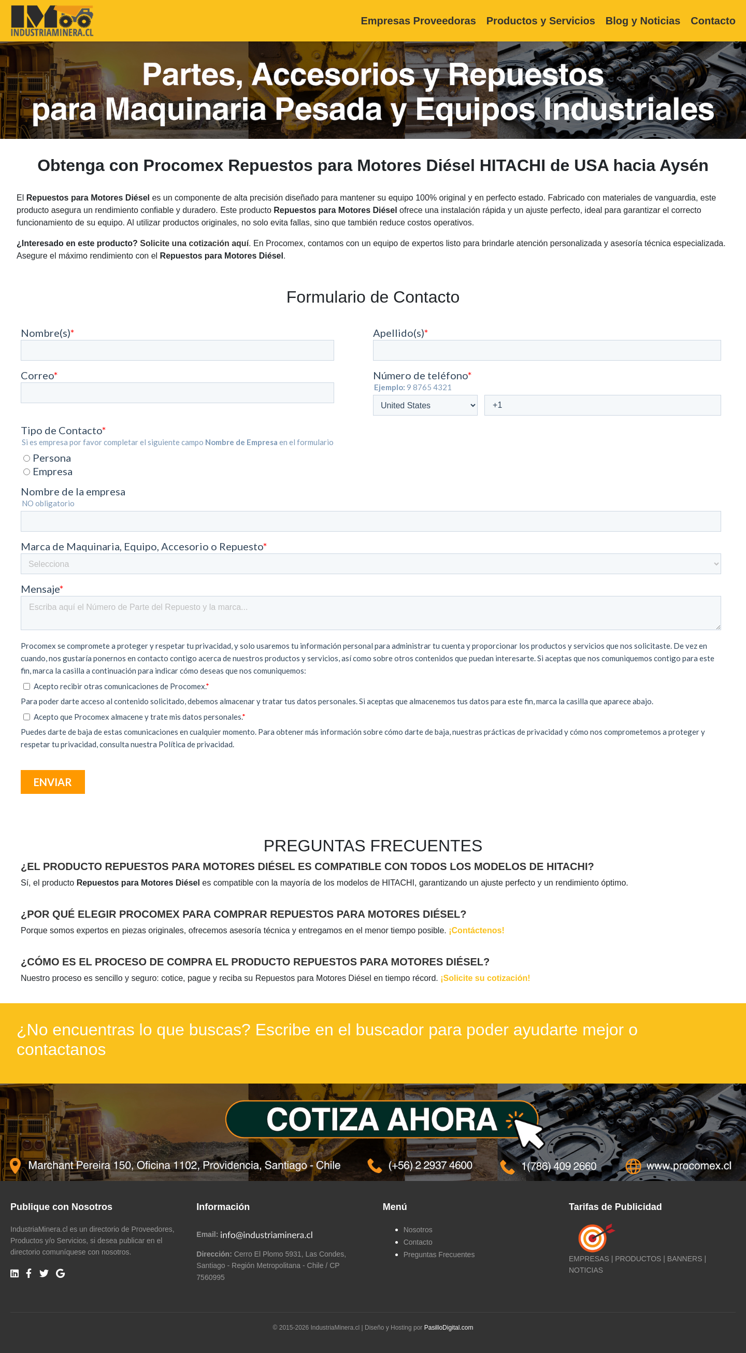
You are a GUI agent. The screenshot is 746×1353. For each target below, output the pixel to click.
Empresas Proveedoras (418, 20)
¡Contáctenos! (477, 930)
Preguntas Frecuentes (439, 1254)
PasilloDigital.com (449, 1327)
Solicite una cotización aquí (194, 243)
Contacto (713, 20)
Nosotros (418, 1230)
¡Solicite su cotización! (485, 978)
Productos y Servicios (540, 20)
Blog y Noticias (643, 20)
